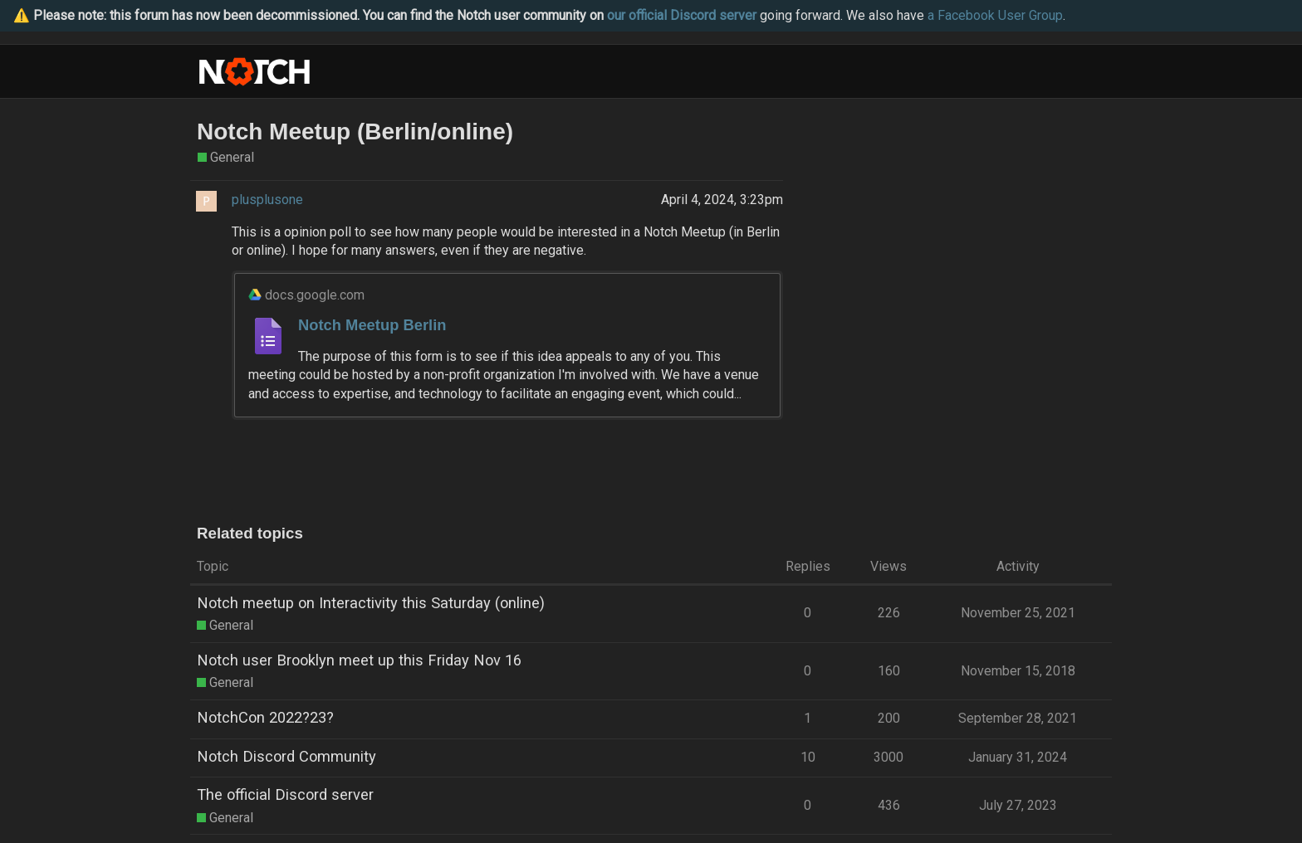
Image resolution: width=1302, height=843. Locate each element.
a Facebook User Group (995, 15)
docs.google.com (315, 295)
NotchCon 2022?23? (265, 717)
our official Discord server (681, 15)
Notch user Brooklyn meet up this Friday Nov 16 (359, 660)
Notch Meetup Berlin (372, 325)
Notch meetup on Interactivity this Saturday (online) (371, 603)
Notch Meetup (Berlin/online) (355, 131)
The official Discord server (285, 794)
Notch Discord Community (286, 756)
